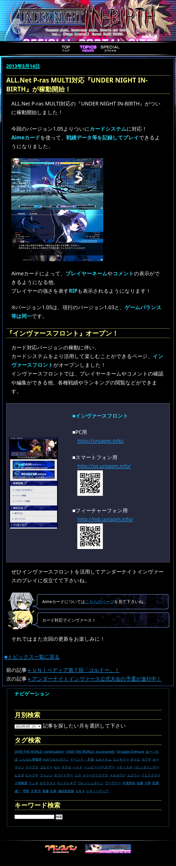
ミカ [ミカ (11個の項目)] (78, 775)
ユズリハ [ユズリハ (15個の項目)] (133, 775)
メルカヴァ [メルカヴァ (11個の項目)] (118, 775)
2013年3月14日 (23, 66)
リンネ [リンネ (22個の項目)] (33, 783)
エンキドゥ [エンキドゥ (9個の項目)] (121, 759)
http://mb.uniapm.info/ (105, 519)
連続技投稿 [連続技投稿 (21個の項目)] (66, 791)
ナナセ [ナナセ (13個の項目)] (66, 767)
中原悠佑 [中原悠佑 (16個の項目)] (128, 783)
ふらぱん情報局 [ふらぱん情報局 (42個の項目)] (30, 759)
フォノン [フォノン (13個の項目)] (46, 775)
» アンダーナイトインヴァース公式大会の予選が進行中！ (95, 678)
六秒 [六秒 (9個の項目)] (147, 783)
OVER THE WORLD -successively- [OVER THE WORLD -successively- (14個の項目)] (90, 751)
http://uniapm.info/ (100, 440)
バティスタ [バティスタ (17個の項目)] (124, 767)
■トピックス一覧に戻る (32, 656)
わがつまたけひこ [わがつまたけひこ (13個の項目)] (56, 759)
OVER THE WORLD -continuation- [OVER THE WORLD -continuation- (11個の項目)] (39, 751)
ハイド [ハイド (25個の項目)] (77, 767)
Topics (88, 48)
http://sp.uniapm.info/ (104, 465)
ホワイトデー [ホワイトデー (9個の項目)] (63, 775)
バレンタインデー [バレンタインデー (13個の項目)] (146, 767)
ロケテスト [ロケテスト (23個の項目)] (48, 783)
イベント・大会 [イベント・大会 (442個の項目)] (82, 759)
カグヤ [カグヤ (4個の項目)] (146, 759)
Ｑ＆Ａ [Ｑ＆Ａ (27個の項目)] (80, 791)
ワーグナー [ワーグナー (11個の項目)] (113, 783)
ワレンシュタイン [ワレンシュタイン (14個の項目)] (91, 783)
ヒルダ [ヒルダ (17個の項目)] (19, 775)
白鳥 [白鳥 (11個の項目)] (53, 791)
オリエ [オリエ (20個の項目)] (135, 759)
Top (66, 48)
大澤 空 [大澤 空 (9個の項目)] (36, 791)
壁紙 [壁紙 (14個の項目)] (26, 791)
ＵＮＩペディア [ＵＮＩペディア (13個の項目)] (97, 791)
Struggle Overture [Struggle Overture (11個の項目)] (130, 751)
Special (110, 48)
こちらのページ (99, 601)
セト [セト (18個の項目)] (57, 767)
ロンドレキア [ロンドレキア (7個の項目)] (66, 783)
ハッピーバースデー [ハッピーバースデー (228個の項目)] (99, 767)
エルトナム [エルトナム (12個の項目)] (103, 759)
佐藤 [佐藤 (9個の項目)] (140, 783)
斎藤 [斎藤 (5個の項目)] (45, 791)
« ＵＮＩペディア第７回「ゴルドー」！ (74, 669)
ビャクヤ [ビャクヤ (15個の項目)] (32, 775)
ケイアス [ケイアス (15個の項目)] (32, 767)
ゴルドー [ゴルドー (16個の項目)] (46, 767)
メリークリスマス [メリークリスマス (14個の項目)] (95, 775)
